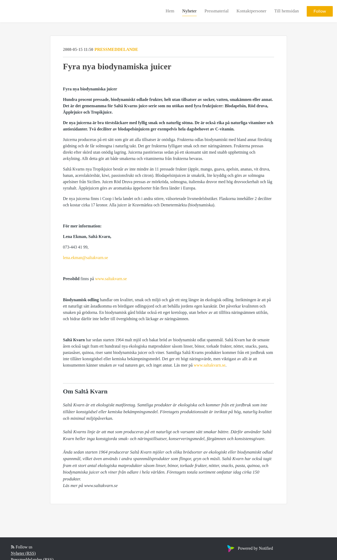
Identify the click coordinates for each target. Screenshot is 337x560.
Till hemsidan (286, 10)
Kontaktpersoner (251, 10)
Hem (170, 10)
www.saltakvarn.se (111, 278)
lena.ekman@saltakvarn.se (85, 257)
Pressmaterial (217, 10)
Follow (320, 11)
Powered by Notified (249, 548)
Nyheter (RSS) (23, 553)
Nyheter (189, 10)
